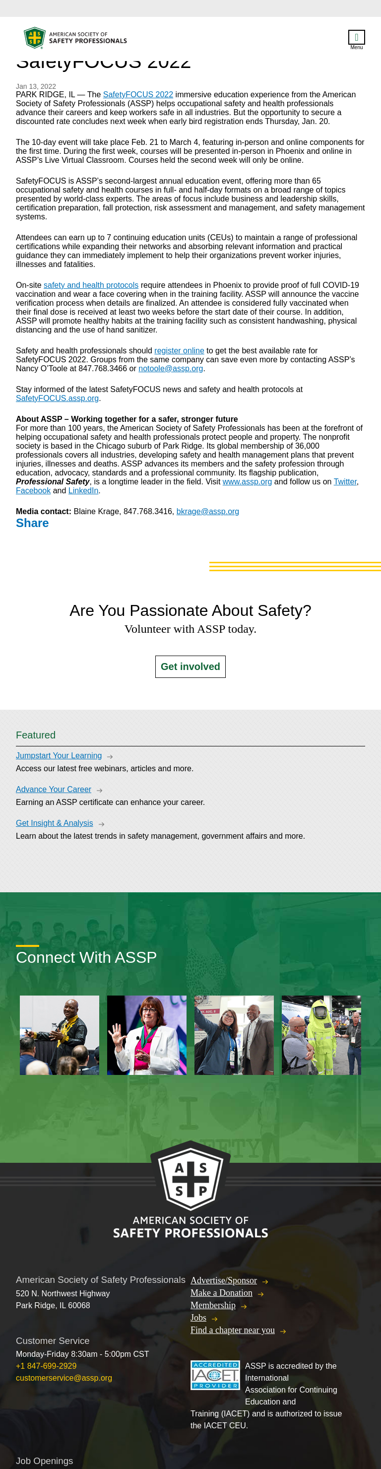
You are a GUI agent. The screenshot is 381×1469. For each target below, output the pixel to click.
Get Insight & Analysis (54, 823)
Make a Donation (221, 1293)
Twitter (345, 481)
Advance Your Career (53, 789)
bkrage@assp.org (208, 511)
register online (179, 350)
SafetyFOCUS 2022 (138, 94)
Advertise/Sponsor (223, 1280)
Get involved (190, 666)
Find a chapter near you (232, 1330)
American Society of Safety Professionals (76, 40)
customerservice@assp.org (64, 1378)
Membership (213, 1305)
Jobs (198, 1318)
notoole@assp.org (170, 368)
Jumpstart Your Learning (59, 755)
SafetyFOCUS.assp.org (57, 398)
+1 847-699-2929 (46, 1366)
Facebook (33, 490)
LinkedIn (83, 490)
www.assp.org (247, 481)
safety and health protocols (91, 285)
